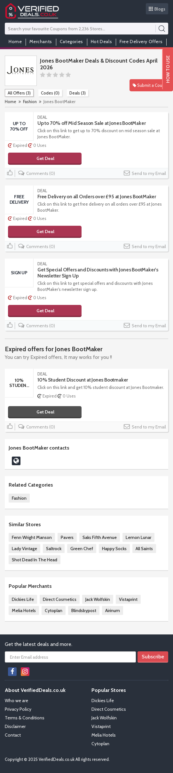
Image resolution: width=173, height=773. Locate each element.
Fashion (30, 101)
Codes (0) (50, 92)
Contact (13, 735)
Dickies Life (23, 599)
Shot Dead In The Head (34, 560)
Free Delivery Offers (141, 41)
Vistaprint (128, 599)
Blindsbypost (83, 610)
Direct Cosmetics (59, 599)
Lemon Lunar (138, 537)
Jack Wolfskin (97, 599)
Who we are (16, 700)
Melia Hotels (24, 610)
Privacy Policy (18, 709)
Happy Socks (114, 548)
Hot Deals (101, 41)
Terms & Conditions (24, 718)
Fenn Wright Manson (32, 537)
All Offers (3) (19, 92)
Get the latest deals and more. (38, 644)
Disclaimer (15, 726)
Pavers (67, 537)
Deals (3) (77, 92)
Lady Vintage (24, 548)
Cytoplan (53, 610)
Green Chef (81, 548)
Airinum (112, 610)
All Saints (144, 548)
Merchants (40, 41)
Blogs (157, 9)
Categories (71, 41)
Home (15, 41)
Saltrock (53, 548)
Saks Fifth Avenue (100, 537)
